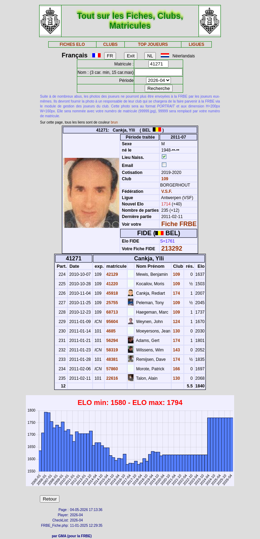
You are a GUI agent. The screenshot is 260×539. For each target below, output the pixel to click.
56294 (111, 340)
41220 (111, 283)
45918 (111, 293)
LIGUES (196, 44)
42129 (111, 274)
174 (176, 293)
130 (176, 331)
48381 (111, 359)
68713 (111, 312)
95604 (111, 321)
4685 (110, 331)
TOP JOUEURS (153, 44)
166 (176, 368)
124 (176, 321)
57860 (111, 368)
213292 (171, 248)
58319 (111, 350)
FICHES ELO (72, 44)
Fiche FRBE (179, 223)
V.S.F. (166, 191)
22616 (111, 378)
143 (176, 350)
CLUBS (110, 44)
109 (164, 178)
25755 (111, 302)
